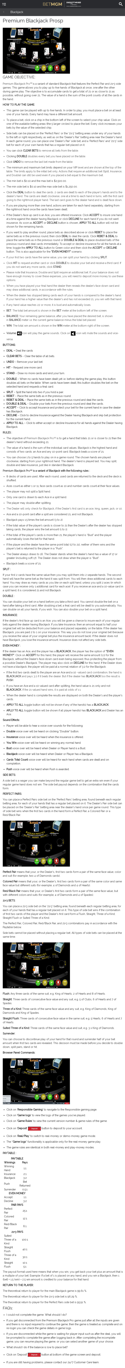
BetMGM (62, 3)
